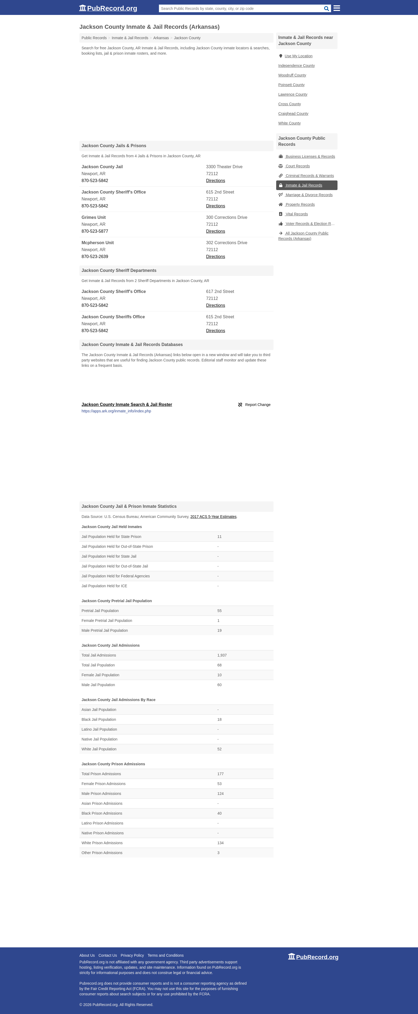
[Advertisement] (176, 98)
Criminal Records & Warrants (306, 176)
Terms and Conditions (166, 955)
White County (289, 123)
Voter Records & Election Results (307, 224)
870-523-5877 (95, 231)
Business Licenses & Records (306, 156)
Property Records (296, 204)
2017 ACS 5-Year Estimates (213, 516)
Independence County (296, 65)
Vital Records (293, 214)
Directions (215, 180)
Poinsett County (291, 85)
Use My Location (295, 56)
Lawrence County (292, 94)
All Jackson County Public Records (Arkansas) (303, 236)
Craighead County (293, 113)
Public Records (94, 38)
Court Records (294, 166)
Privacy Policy (132, 955)
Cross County (289, 104)
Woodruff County (292, 75)
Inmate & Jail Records (300, 185)
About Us (87, 955)
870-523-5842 (95, 180)
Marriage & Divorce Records (305, 195)
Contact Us (107, 955)
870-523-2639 (95, 256)
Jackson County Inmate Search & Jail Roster (127, 404)
